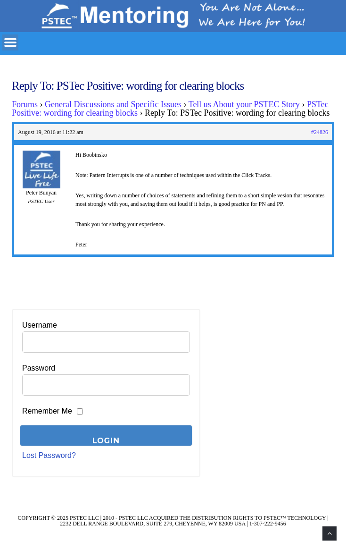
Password (38, 368)
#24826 (319, 132)
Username (39, 325)
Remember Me (47, 411)
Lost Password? (49, 455)
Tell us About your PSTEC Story (244, 104)
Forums (25, 104)
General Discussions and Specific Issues (113, 104)
